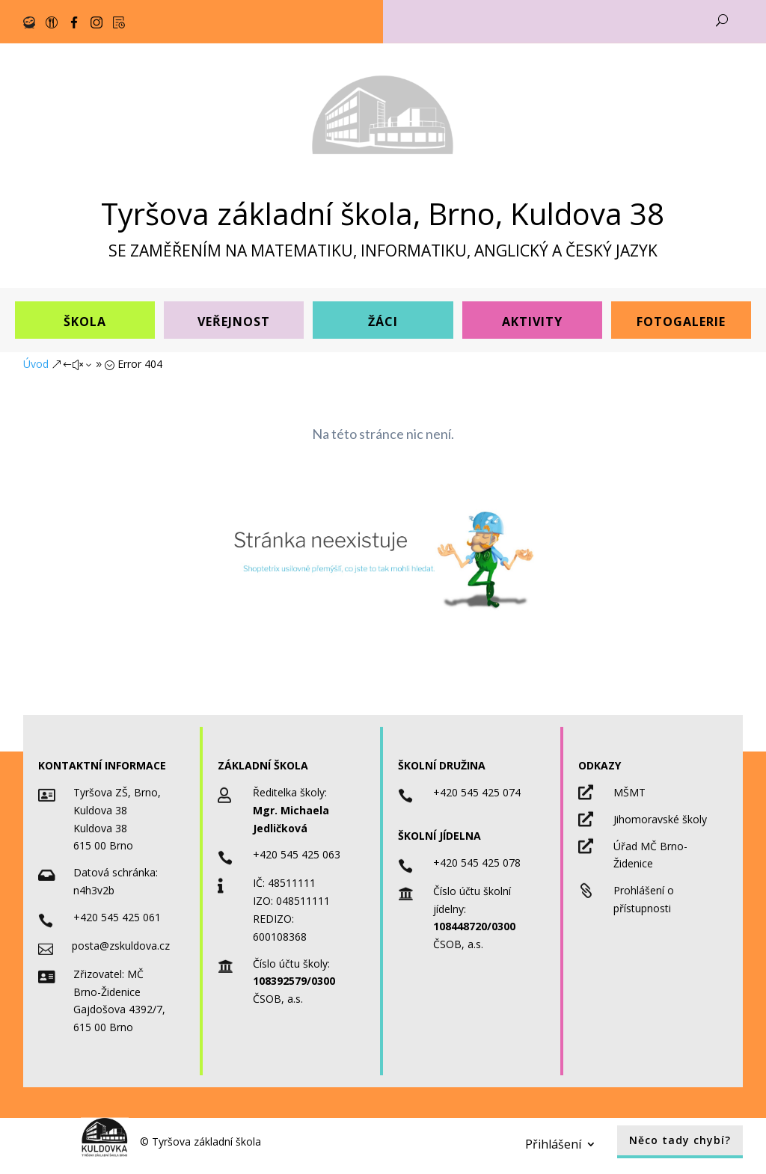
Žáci (383, 321)
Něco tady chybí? (680, 1140)
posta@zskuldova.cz (121, 945)
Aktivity (532, 321)
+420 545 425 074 (477, 792)
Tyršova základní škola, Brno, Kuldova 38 (382, 213)
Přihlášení (553, 1142)
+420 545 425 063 (296, 854)
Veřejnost (233, 321)
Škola (85, 321)
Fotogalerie (681, 321)
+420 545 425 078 (477, 862)
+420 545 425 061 (117, 917)
